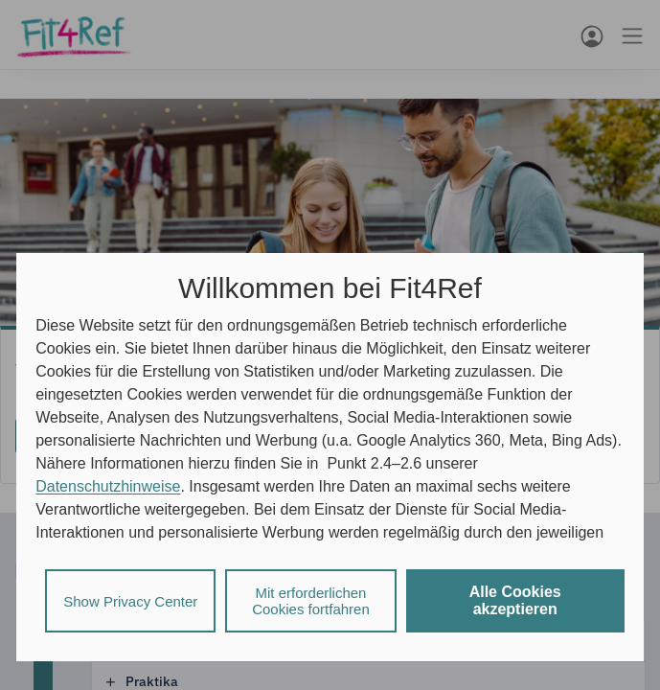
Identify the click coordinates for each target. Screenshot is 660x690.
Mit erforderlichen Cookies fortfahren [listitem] (311, 601)
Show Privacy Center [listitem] (130, 601)
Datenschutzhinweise (107, 486)
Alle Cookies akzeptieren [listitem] (515, 600)
